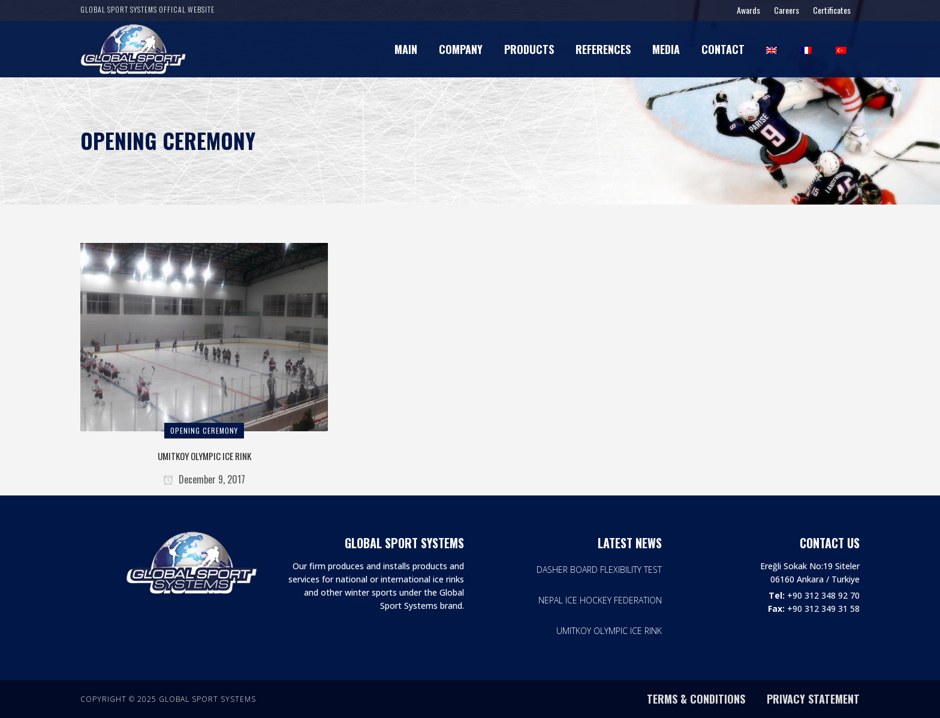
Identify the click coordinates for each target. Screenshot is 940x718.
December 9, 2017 (204, 479)
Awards (748, 10)
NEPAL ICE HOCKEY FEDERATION (600, 600)
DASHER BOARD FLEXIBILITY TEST (599, 569)
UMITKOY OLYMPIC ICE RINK (204, 455)
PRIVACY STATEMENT (813, 699)
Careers (786, 10)
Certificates (832, 10)
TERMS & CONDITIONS (696, 699)
